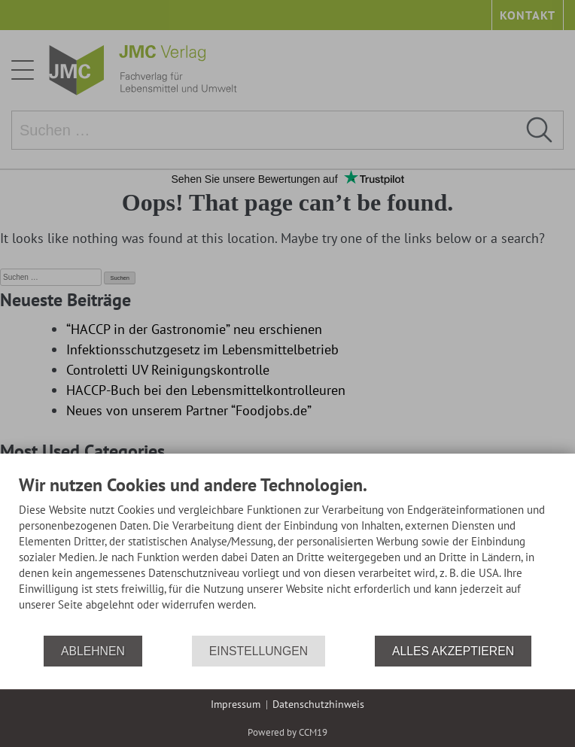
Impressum (235, 704)
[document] (287, 554)
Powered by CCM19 (287, 732)
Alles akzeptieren (453, 651)
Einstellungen (258, 651)
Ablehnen (93, 651)
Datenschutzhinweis (318, 704)
